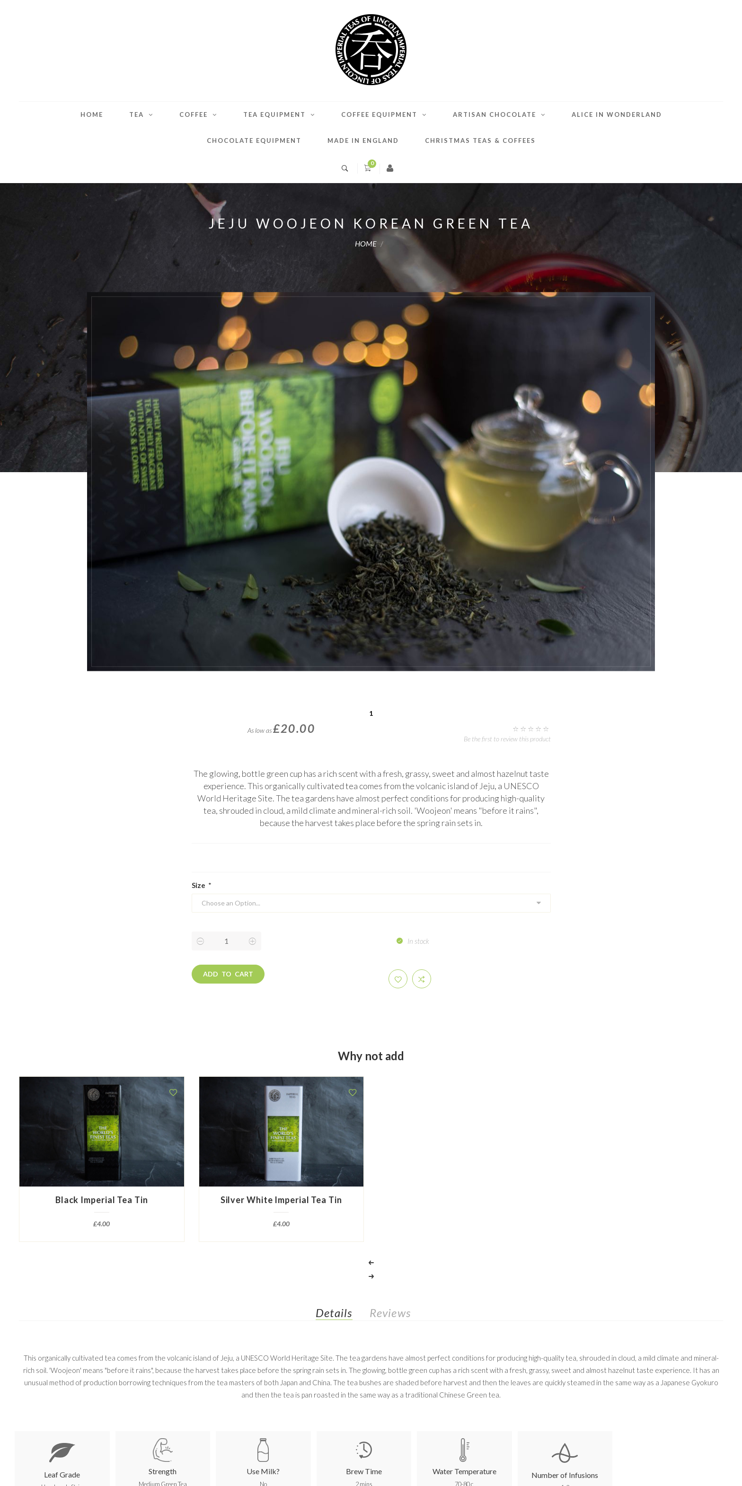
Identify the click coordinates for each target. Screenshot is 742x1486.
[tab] (341, 1315)
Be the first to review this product (507, 739)
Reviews (390, 1312)
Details (334, 1312)
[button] (398, 978)
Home (91, 114)
